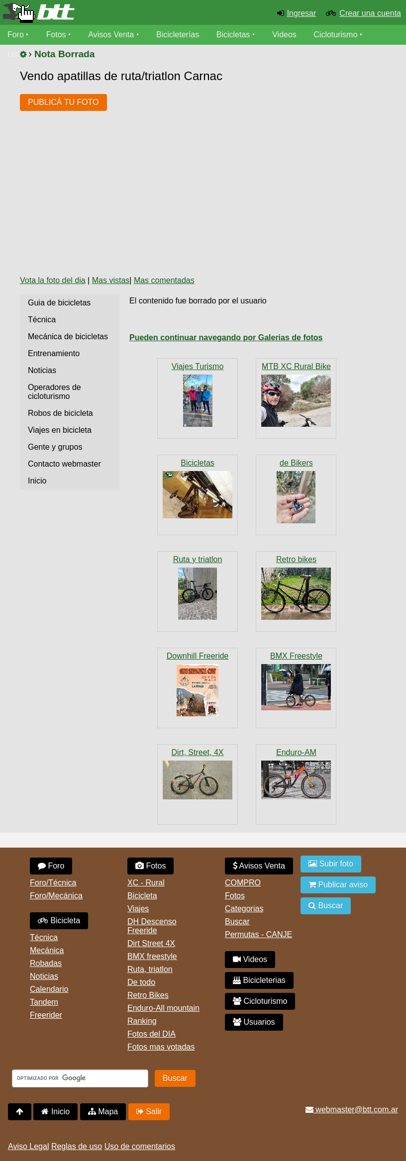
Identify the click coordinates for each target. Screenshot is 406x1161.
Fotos (56, 34)
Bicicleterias (259, 980)
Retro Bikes (148, 995)
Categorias (244, 908)
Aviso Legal (28, 1146)
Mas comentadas (164, 280)
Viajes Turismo (198, 366)
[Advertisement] (201, 192)
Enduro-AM (296, 752)
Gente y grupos (55, 447)
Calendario (49, 989)
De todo (141, 982)
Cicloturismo (336, 34)
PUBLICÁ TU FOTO (63, 102)
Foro (15, 34)
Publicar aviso (338, 884)
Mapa (103, 1111)
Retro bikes (296, 559)
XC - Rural (146, 882)
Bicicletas (235, 34)
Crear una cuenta (370, 13)
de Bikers (296, 463)
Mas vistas (111, 280)
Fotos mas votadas (161, 1047)
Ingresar (301, 13)
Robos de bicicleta (60, 413)
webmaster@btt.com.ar (351, 1109)
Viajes (138, 908)
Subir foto (330, 864)
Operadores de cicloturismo (54, 391)
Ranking (142, 1021)
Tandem (44, 1002)
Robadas (46, 963)
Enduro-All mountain (163, 1008)
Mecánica (47, 950)
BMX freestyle (152, 956)
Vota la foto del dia (53, 280)
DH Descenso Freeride (152, 926)
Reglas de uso (76, 1146)
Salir (149, 1111)
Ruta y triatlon (197, 559)
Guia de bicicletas (59, 302)
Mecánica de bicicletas (68, 336)
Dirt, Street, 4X (198, 752)
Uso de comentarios (139, 1146)
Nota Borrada (64, 54)
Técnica (42, 319)
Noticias (42, 370)
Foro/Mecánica (56, 895)
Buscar (237, 921)
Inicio (37, 481)
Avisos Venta (111, 34)
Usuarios (254, 1022)
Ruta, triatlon (150, 969)
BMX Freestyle (296, 656)
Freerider (46, 1015)
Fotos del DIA (151, 1034)
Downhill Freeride (198, 656)
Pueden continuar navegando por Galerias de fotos (226, 337)
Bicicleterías (178, 34)
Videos (285, 34)
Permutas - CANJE (258, 934)
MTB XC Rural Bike (296, 366)
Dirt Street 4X (151, 943)
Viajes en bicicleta (60, 430)
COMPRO (243, 882)
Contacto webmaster (64, 464)
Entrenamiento (54, 353)
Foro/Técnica (53, 882)
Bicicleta (59, 920)
